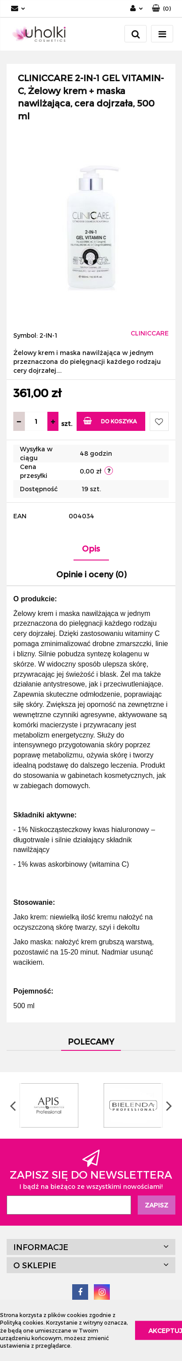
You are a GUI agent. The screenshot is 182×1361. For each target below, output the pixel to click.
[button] (161, 8)
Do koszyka (110, 420)
